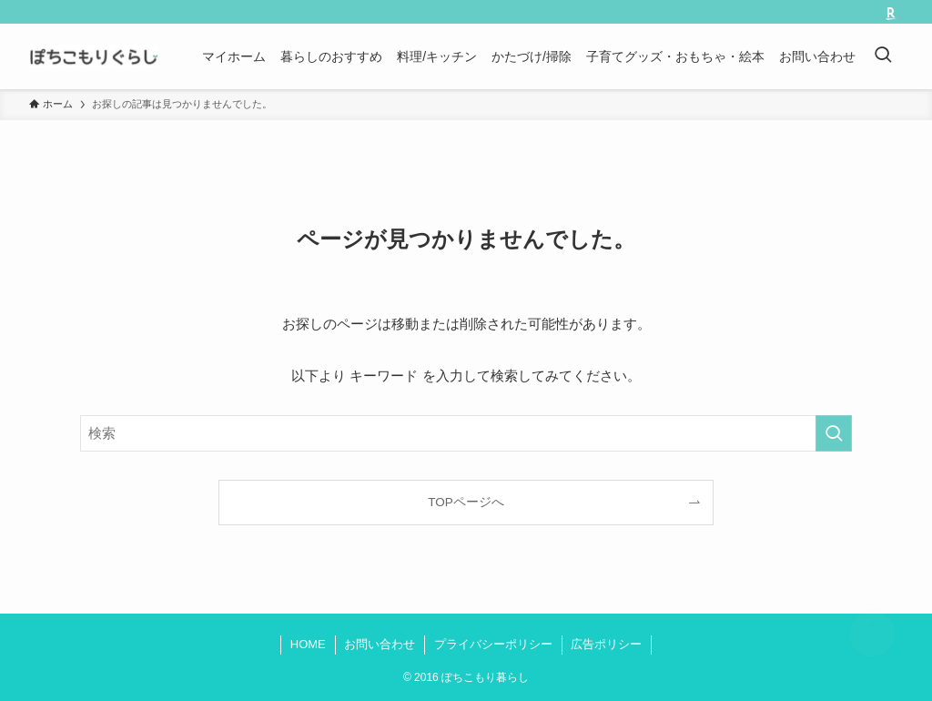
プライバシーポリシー (493, 644)
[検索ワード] (466, 433)
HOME (308, 644)
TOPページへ (466, 502)
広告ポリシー (606, 644)
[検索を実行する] (834, 433)
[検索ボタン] (883, 56)
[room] (891, 14)
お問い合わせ (379, 644)
